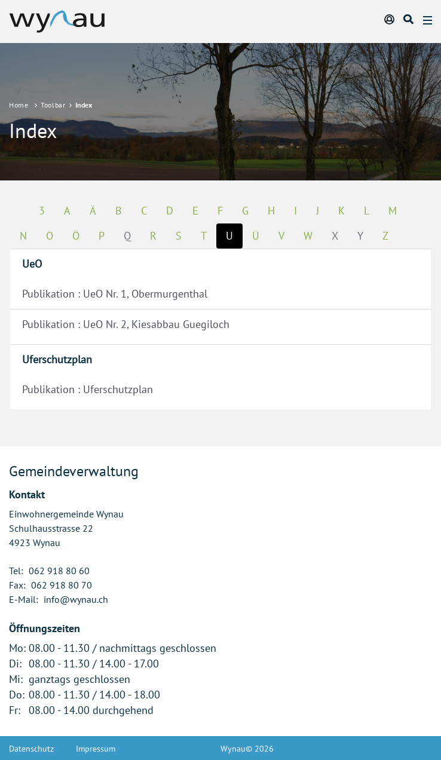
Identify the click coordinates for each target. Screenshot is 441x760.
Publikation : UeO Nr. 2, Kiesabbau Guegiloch (125, 324)
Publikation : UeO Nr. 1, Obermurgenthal (114, 294)
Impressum (95, 748)
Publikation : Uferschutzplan (87, 389)
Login (390, 19)
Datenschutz (31, 748)
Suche (409, 19)
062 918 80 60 (59, 571)
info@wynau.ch (76, 599)
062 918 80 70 (61, 585)
